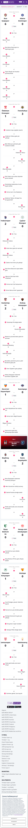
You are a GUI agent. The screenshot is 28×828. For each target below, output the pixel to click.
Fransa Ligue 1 (6, 756)
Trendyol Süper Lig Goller (8, 782)
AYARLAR (14, 824)
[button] (8, 2)
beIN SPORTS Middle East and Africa (11, 731)
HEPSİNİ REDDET (14, 821)
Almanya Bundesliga (7, 754)
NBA (3, 776)
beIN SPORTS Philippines (8, 726)
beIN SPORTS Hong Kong (8, 722)
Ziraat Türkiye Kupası (7, 742)
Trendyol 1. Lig (5, 740)
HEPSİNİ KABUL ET (14, 818)
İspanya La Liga (6, 758)
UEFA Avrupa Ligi (6, 749)
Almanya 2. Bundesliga (8, 765)
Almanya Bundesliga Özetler (9, 792)
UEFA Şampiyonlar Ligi (8, 747)
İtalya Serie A (5, 761)
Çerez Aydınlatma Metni (18, 814)
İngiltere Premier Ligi (7, 744)
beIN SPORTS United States (9, 715)
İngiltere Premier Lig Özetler (9, 789)
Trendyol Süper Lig (7, 737)
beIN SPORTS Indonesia (8, 729)
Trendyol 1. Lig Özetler (8, 787)
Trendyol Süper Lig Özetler (9, 785)
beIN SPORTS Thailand (8, 724)
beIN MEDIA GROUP (7, 712)
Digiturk (4, 710)
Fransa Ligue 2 (6, 768)
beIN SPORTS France (7, 717)
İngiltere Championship (8, 763)
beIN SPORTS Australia (8, 719)
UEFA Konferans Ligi (7, 751)
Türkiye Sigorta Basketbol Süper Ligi (11, 774)
